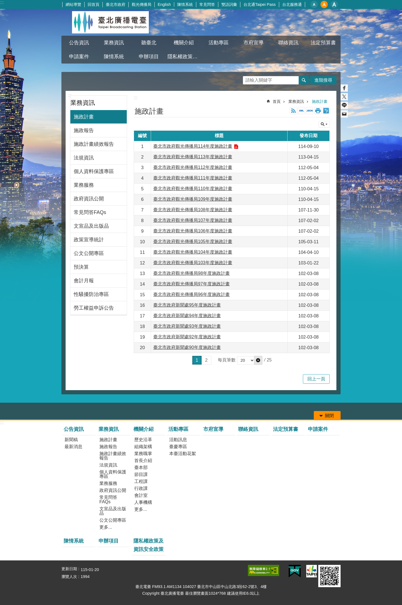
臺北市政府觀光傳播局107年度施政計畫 (192, 220)
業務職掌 (143, 453)
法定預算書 (323, 42)
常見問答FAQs (90, 212)
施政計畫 (84, 117)
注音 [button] (326, 110)
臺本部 (141, 467)
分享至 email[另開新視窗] (344, 114)
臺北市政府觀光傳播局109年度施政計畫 (192, 199)
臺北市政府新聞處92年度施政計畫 (187, 336)
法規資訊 (84, 158)
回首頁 (93, 4)
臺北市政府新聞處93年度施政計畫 (187, 326)
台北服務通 (292, 4)
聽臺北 (148, 42)
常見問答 (207, 4)
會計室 (141, 495)
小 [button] (314, 4)
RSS (293, 110)
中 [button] (324, 4)
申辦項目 (149, 56)
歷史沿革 (143, 439)
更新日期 (69, 569)
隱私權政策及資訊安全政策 (184, 56)
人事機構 (143, 502)
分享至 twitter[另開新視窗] (344, 96)
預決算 (81, 267)
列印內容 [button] (318, 110)
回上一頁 (316, 378)
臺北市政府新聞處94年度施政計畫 (187, 315)
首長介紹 (143, 460)
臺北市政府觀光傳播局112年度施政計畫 (192, 167)
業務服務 (84, 185)
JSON (309, 110)
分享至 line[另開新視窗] (344, 105)
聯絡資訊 (288, 42)
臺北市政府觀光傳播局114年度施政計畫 (192, 146)
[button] (258, 360)
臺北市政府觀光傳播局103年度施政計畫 (192, 262)
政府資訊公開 (89, 198)
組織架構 (143, 446)
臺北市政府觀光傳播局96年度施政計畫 (191, 294)
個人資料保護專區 (94, 171)
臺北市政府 (115, 4)
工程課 (141, 481)
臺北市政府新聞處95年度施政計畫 (187, 305)
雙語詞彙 (229, 4)
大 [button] (334, 4)
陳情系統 (185, 4)
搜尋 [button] (304, 80)
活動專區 (219, 42)
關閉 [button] (324, 124)
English (164, 4)
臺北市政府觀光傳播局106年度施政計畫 (192, 231)
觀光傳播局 (141, 4)
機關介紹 (184, 42)
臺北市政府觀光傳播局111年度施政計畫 (192, 178)
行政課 (141, 488)
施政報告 (84, 130)
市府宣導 (253, 42)
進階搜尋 (323, 80)
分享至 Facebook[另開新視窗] (344, 88)
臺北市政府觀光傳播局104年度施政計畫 (192, 252)
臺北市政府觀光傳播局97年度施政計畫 (191, 283)
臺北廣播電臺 (110, 22)
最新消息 (73, 446)
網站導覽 (73, 4)
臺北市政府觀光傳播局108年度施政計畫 (192, 209)
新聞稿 (71, 439)
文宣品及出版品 (91, 226)
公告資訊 (79, 42)
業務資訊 (114, 42)
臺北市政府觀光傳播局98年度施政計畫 (191, 273)
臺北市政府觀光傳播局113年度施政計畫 (192, 156)
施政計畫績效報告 (94, 144)
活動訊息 (178, 439)
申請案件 (79, 56)
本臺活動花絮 (182, 453)
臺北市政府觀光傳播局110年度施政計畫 (192, 188)
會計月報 (84, 280)
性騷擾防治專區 (91, 294)
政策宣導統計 (89, 239)
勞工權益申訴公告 (94, 308)
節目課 (141, 474)
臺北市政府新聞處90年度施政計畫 (187, 347)
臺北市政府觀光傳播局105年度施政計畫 (192, 241)
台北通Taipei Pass (259, 4)
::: (2, 2)
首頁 (277, 101)
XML (301, 110)
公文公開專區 (89, 253)
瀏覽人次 (69, 576)
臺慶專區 (178, 446)
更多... (105, 527)
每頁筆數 (227, 360)
